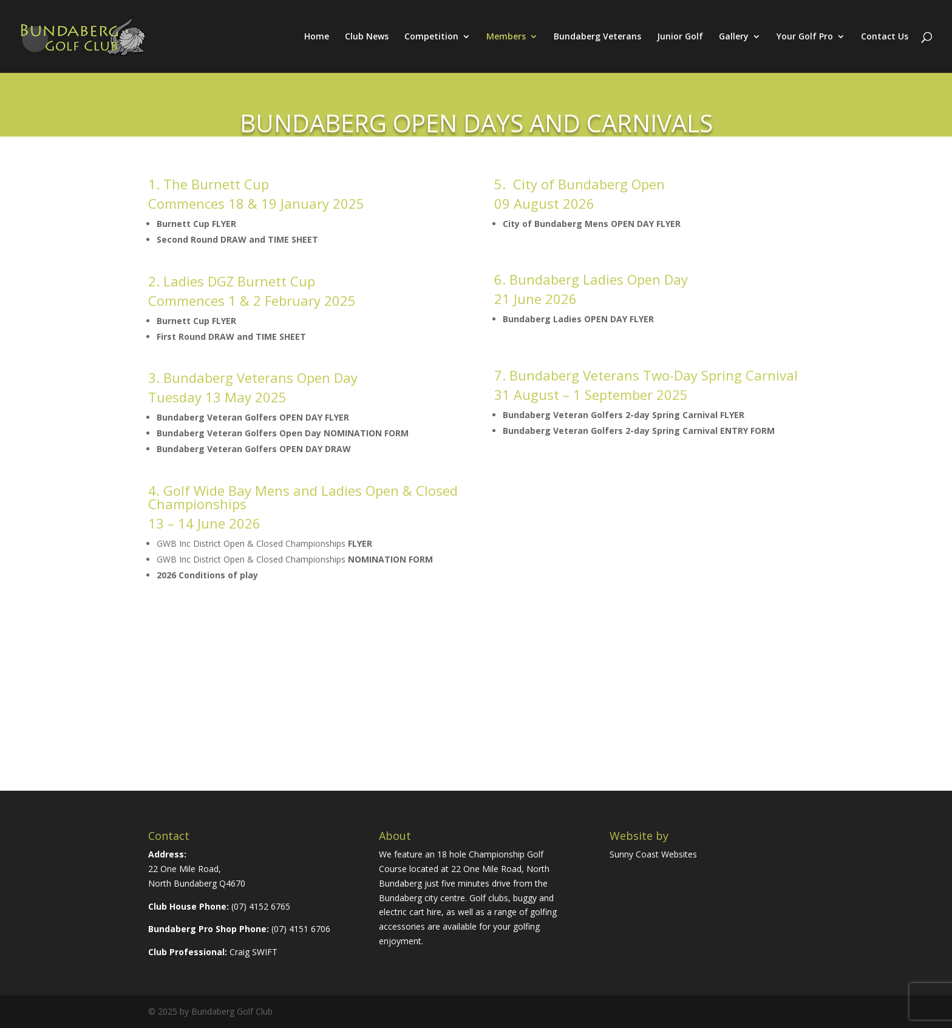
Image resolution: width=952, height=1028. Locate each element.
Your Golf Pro (805, 37)
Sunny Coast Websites (653, 854)
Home (316, 37)
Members (506, 37)
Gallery (734, 37)
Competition (431, 37)
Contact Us (884, 37)
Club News (367, 37)
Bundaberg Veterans (597, 37)
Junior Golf (680, 37)
